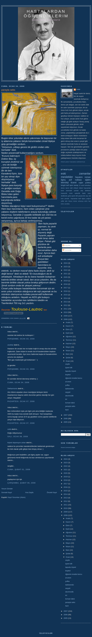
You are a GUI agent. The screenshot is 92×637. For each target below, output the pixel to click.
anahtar (10, 345)
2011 (66, 309)
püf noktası (75, 180)
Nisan (68, 351)
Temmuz (69, 340)
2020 (66, 277)
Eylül (68, 333)
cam (89, 193)
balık (84, 193)
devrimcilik (69, 396)
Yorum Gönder (7, 489)
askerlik (77, 193)
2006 (66, 419)
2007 (66, 415)
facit (66, 410)
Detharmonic (12, 388)
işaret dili (74, 196)
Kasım (68, 326)
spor (71, 185)
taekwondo (69, 389)
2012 (66, 305)
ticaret (73, 182)
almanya (80, 201)
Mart (68, 354)
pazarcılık (81, 196)
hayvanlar (87, 188)
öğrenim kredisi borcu (73, 378)
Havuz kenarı (72, 201)
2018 (66, 284)
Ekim (68, 329)
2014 (66, 298)
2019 (66, 281)
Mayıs (68, 347)
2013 (66, 302)
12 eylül (81, 185)
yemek (76, 190)
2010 (66, 312)
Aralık (68, 322)
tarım (67, 188)
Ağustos (69, 336)
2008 (66, 319)
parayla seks (70, 406)
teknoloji (65, 182)
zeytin (67, 364)
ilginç (63, 180)
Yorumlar (67, 250)
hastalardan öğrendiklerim (46, 13)
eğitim (88, 180)
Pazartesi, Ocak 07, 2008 (21, 401)
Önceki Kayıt (52, 492)
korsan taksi (70, 403)
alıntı (86, 201)
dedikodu (64, 196)
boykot (67, 375)
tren (62, 198)
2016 (66, 291)
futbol (81, 188)
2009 (66, 316)
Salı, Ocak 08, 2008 (17, 436)
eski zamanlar (76, 173)
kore (62, 190)
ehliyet (75, 188)
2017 (66, 288)
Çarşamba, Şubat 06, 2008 (21, 483)
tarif (67, 185)
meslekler (67, 176)
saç (87, 196)
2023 (66, 267)
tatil (71, 188)
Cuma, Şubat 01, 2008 (18, 469)
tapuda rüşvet (70, 371)
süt (89, 196)
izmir (71, 193)
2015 (66, 295)
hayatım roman (83, 177)
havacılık (64, 193)
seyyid (67, 392)
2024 (66, 263)
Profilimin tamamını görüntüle (73, 162)
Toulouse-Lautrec (27, 309)
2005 (66, 422)
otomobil (69, 190)
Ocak (68, 361)
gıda (69, 196)
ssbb (9, 429)
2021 (66, 274)
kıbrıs (62, 204)
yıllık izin (64, 201)
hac (89, 201)
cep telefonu (85, 190)
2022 (66, 270)
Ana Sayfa (29, 492)
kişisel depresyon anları (16, 443)
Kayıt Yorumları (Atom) (16, 497)
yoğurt (88, 198)
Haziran (69, 343)
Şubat (68, 358)
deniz (63, 188)
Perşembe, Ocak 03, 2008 (20, 339)
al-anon (68, 382)
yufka (67, 385)
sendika (67, 204)
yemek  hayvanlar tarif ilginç (74, 198)
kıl (66, 399)
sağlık (81, 183)
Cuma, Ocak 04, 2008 (18, 382)
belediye (88, 185)
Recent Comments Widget (68, 447)
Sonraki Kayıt (6, 492)
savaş (76, 185)
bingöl (63, 185)
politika (88, 183)
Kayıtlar (67, 246)
